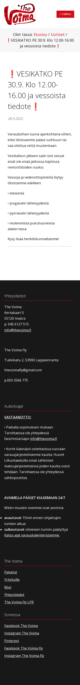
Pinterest (11, 640)
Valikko (65, 14)
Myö (7, 587)
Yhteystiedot (14, 594)
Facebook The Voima (21, 625)
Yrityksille (12, 579)
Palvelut (10, 572)
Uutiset (58, 34)
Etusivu (40, 34)
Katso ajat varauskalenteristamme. (32, 535)
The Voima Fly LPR (19, 602)
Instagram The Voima (21, 633)
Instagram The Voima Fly (24, 655)
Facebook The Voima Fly (23, 648)
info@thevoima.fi (17, 330)
